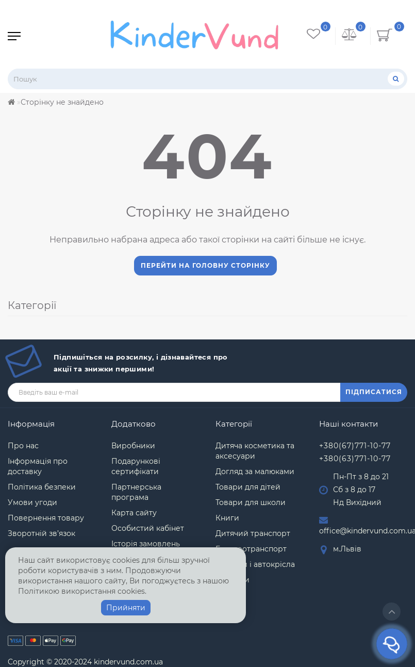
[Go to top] (392, 612)
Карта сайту (134, 512)
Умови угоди (32, 502)
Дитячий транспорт (252, 533)
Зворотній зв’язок (41, 533)
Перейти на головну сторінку (205, 265)
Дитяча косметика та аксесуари (254, 451)
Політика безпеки (42, 487)
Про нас (23, 445)
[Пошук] (396, 79)
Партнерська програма (136, 492)
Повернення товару (46, 518)
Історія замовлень (145, 543)
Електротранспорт (251, 549)
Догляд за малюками (254, 471)
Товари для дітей (247, 487)
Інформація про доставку (38, 466)
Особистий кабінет (147, 528)
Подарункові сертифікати (135, 466)
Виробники (133, 445)
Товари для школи (250, 502)
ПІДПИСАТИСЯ (373, 392)
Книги (227, 518)
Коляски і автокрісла (255, 564)
